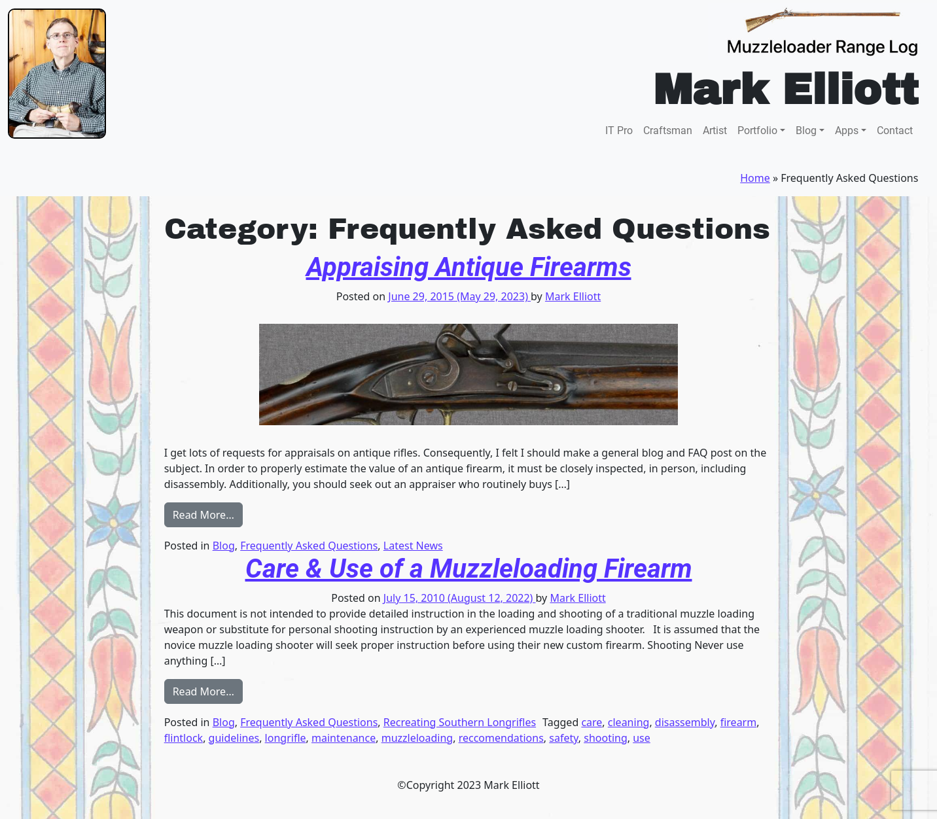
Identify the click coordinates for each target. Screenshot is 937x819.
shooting (606, 738)
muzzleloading (417, 738)
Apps (846, 130)
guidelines (234, 738)
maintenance (343, 738)
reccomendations (501, 738)
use (641, 738)
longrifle (285, 738)
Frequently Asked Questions (309, 545)
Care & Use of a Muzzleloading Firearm (468, 568)
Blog (806, 130)
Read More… (208, 514)
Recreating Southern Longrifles (459, 722)
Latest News (413, 545)
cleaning (629, 722)
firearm (738, 722)
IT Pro (619, 130)
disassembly (685, 722)
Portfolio (757, 130)
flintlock (183, 738)
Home (755, 178)
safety (563, 738)
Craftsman (667, 130)
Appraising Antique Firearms (468, 267)
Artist (715, 130)
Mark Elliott (573, 296)
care (591, 722)
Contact (895, 130)
